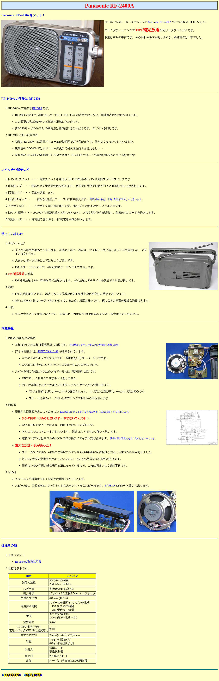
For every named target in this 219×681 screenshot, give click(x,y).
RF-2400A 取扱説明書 (28, 561)
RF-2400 (37, 108)
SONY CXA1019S (48, 351)
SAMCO (110, 485)
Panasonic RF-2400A (159, 22)
